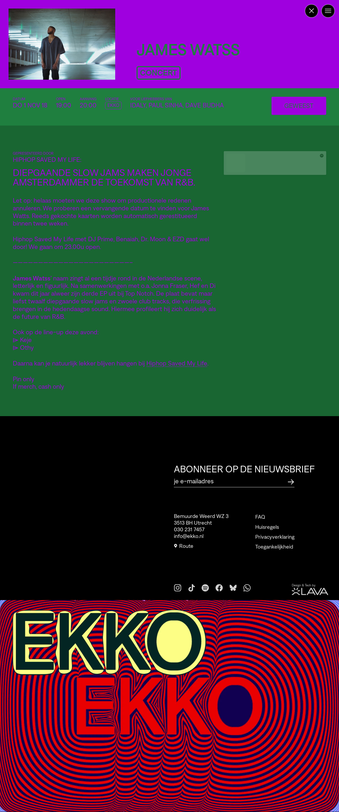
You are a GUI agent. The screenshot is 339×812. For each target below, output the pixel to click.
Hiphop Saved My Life (176, 363)
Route (183, 548)
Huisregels (267, 534)
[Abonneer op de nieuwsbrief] (291, 481)
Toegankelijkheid (274, 554)
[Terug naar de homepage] (311, 11)
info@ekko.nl (189, 538)
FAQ (260, 524)
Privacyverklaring (274, 544)
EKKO (113, 105)
